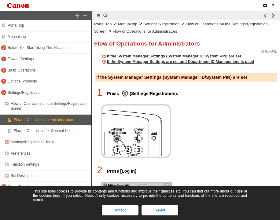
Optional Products (22, 81)
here (56, 195)
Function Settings (25, 164)
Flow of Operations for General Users (44, 131)
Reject (160, 210)
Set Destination (23, 176)
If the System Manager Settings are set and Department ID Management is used (180, 61)
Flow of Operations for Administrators (44, 120)
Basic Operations (21, 70)
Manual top (17, 37)
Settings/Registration (25, 92)
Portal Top (16, 25)
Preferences (21, 153)
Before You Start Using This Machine (38, 48)
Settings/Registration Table (32, 142)
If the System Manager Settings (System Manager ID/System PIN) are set (174, 56)
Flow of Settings (21, 59)
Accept (120, 210)
